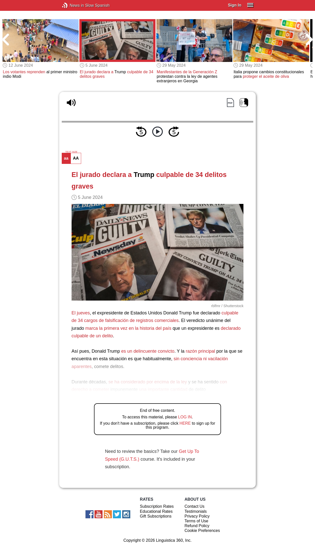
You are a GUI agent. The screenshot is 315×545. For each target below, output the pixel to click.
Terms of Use (196, 521)
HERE (185, 423)
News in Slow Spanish (72, 5)
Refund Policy (196, 526)
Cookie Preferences (202, 530)
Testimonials (195, 511)
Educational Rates (156, 511)
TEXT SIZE (71, 152)
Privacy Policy (197, 516)
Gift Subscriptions (155, 516)
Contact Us (194, 506)
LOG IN (185, 417)
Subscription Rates (157, 506)
